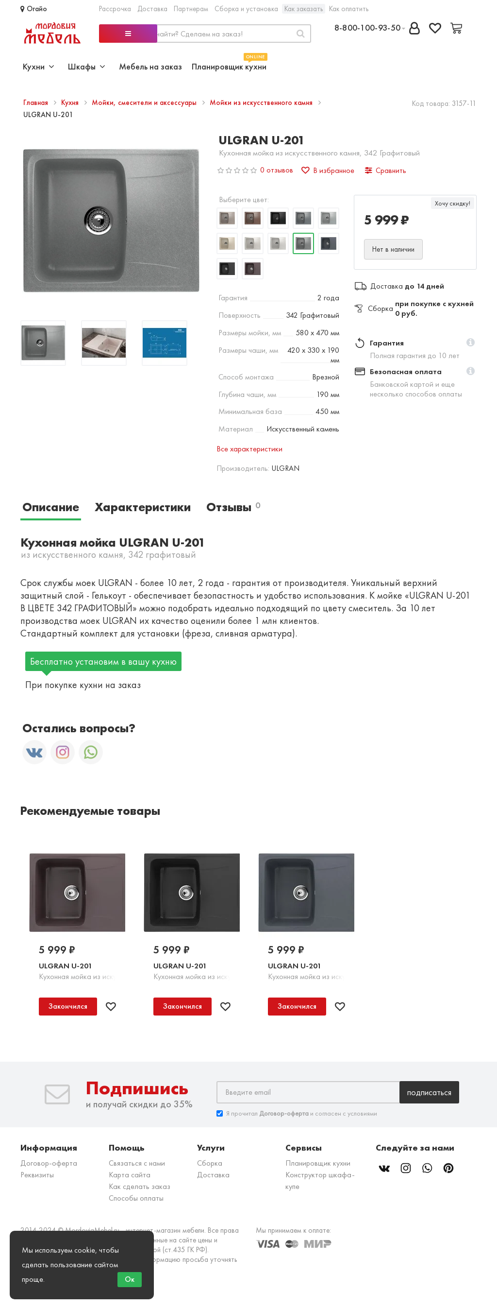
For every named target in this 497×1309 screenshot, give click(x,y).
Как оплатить (348, 9)
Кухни (38, 66)
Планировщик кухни (229, 65)
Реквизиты (37, 1175)
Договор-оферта (48, 1163)
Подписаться (429, 1092)
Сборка (209, 1163)
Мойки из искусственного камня (262, 102)
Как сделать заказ (139, 1186)
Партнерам (191, 9)
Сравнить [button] (385, 170)
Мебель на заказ (150, 66)
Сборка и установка (246, 9)
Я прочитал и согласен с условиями (296, 1113)
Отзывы (233, 507)
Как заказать (303, 9)
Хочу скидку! (452, 203)
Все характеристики (249, 449)
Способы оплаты (136, 1198)
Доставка (152, 9)
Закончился (68, 1006)
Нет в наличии (393, 249)
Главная (36, 102)
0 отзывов (276, 170)
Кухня (71, 102)
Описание (50, 507)
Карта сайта (129, 1175)
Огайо (33, 9)
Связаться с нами (137, 1163)
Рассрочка (115, 9)
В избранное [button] (327, 170)
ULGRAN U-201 (65, 966)
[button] (470, 343)
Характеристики (143, 507)
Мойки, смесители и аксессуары (145, 102)
